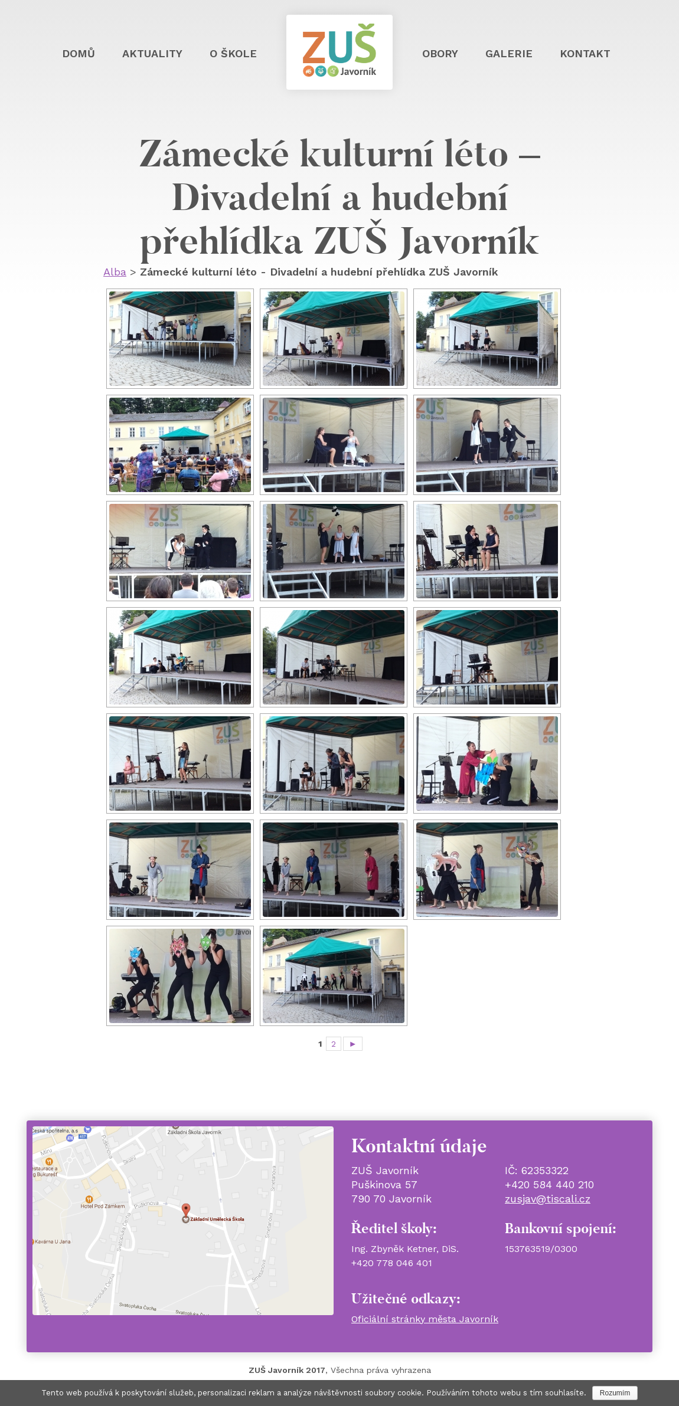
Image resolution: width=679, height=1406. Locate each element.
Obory (440, 53)
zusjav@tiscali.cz (547, 1198)
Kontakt (585, 53)
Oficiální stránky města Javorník (424, 1319)
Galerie (509, 53)
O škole (233, 53)
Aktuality (152, 53)
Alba (114, 272)
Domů (78, 53)
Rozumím (615, 1393)
